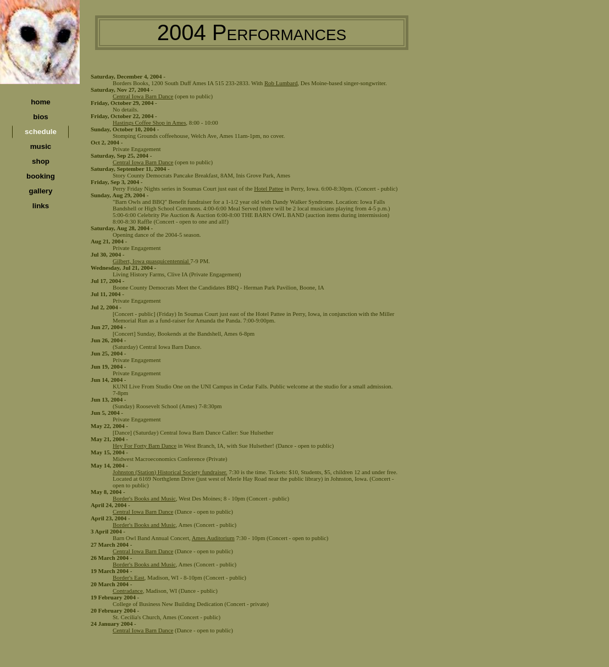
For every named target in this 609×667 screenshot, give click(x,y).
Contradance (128, 590)
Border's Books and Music (144, 498)
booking (40, 176)
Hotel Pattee (268, 188)
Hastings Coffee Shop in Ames (149, 122)
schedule (41, 131)
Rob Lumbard (280, 83)
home (41, 102)
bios (40, 117)
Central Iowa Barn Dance (143, 96)
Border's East (129, 577)
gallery (41, 191)
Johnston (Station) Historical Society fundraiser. (170, 472)
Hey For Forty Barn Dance (144, 445)
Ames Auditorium (213, 538)
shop (40, 161)
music (41, 146)
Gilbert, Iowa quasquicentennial (151, 261)
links (40, 206)
